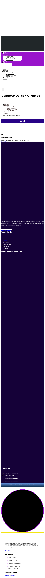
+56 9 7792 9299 (16, 115)
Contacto (5, 62)
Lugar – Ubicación (10, 57)
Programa (5, 53)
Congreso (5, 55)
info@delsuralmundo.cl (7, 115)
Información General (10, 56)
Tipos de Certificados (11, 58)
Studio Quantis (25, 486)
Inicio (4, 52)
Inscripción (5, 61)
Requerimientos (9, 60)
